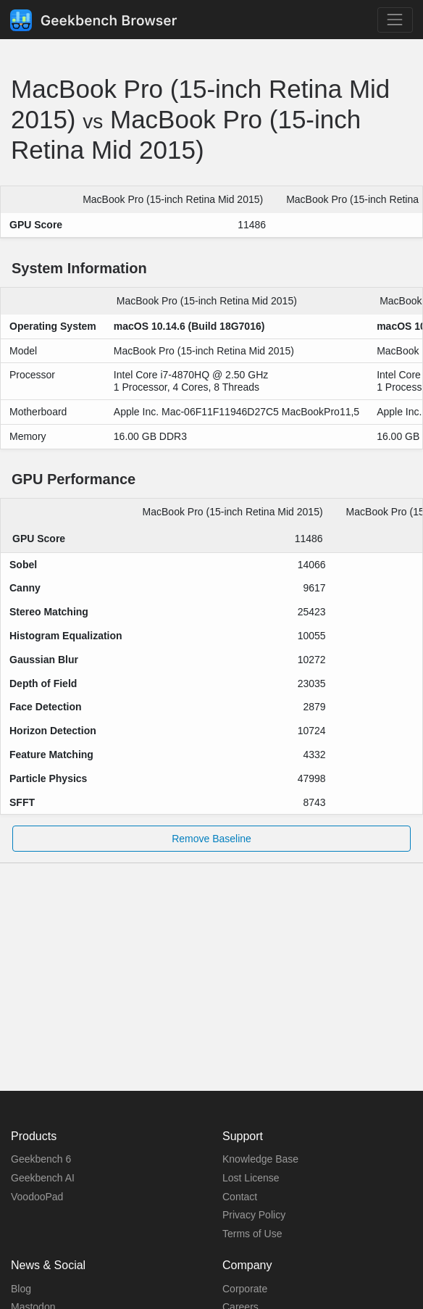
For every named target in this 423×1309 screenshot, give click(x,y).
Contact (239, 1196)
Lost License (251, 1178)
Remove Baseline (211, 838)
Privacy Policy (253, 1215)
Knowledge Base (260, 1159)
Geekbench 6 (41, 1159)
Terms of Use (252, 1233)
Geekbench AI (43, 1178)
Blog (21, 1289)
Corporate (244, 1289)
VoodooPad (37, 1196)
